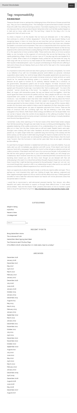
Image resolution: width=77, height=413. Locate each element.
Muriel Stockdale (10, 5)
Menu (71, 5)
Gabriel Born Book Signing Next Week (19, 239)
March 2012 (11, 318)
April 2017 (10, 269)
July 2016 (10, 283)
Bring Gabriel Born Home (15, 233)
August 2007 (11, 393)
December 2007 (12, 390)
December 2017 (12, 263)
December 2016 (12, 280)
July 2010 (10, 352)
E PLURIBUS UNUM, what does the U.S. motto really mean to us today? (30, 245)
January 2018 (11, 260)
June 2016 (10, 286)
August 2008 (11, 381)
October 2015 (11, 292)
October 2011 (11, 329)
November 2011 (12, 326)
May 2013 (10, 303)
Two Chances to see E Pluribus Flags (19, 242)
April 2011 (10, 335)
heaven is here (12, 212)
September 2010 (12, 346)
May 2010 (10, 358)
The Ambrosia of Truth (14, 236)
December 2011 (12, 324)
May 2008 (10, 387)
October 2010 (11, 344)
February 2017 (12, 275)
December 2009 (12, 372)
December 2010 (12, 338)
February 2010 (12, 367)
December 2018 (12, 257)
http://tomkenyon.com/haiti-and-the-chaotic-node (52, 189)
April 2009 (10, 375)
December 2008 (12, 378)
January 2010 (11, 370)
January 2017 (11, 277)
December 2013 (12, 298)
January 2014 (11, 295)
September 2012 (12, 315)
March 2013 (11, 306)
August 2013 (11, 300)
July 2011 (10, 332)
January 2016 (11, 289)
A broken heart (13, 19)
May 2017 (10, 266)
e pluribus (10, 209)
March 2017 (11, 272)
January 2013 (11, 312)
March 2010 (11, 364)
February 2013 (12, 309)
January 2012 (11, 321)
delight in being (12, 207)
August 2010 (11, 349)
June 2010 (10, 355)
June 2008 (10, 384)
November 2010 (12, 341)
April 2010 (10, 361)
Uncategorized (12, 215)
